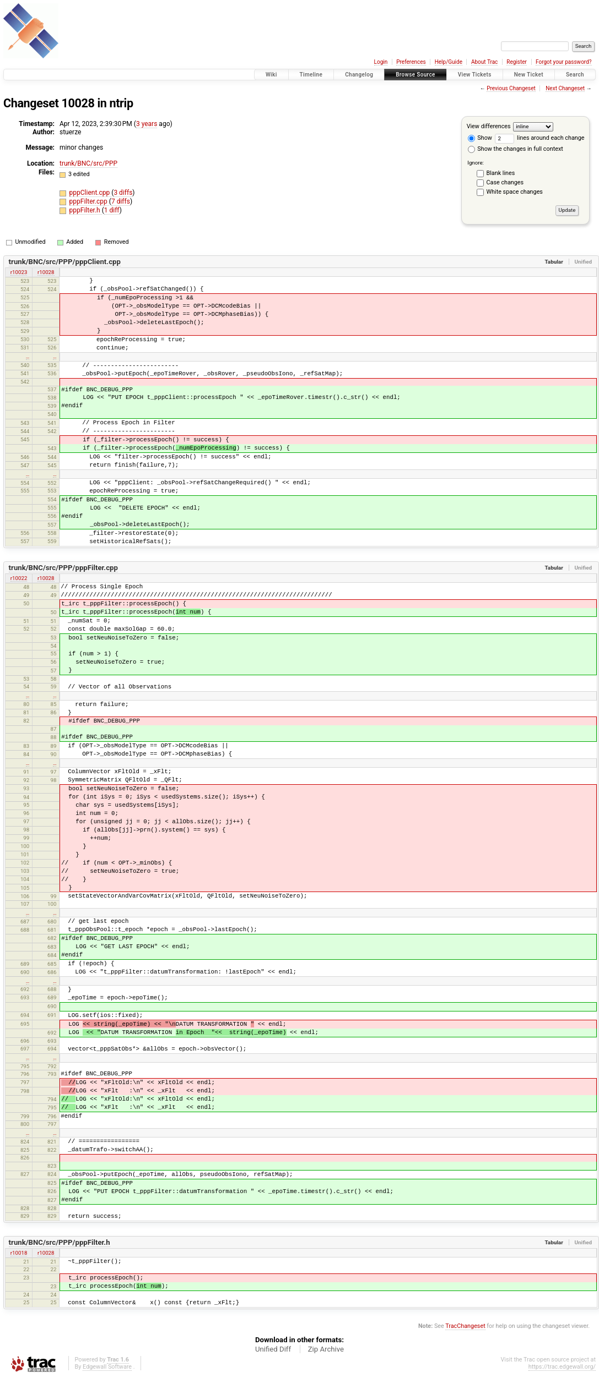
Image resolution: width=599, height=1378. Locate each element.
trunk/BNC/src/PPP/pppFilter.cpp (63, 568)
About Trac (484, 62)
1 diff (112, 210)
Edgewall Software (107, 1366)
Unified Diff (273, 1349)
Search (575, 75)
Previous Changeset (511, 88)
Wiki (271, 75)
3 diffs (123, 192)
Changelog (359, 75)
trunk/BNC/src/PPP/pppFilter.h (59, 1242)
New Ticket (528, 75)
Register (516, 62)
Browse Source (415, 75)
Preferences (410, 62)
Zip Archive (326, 1349)
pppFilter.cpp (89, 201)
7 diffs (120, 201)
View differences (489, 126)
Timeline (311, 75)
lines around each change (540, 137)
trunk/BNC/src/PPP (88, 163)
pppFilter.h (85, 210)
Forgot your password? (564, 62)
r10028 (46, 272)
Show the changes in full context (515, 148)
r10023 (19, 272)
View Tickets (475, 75)
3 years (146, 124)
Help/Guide (448, 62)
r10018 (19, 1253)
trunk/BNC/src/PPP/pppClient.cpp (65, 262)
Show (480, 137)
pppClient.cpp (90, 192)
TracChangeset (465, 1326)
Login (381, 62)
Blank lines (501, 173)
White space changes (515, 191)
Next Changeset (565, 88)
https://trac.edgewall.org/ (562, 1366)
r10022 (19, 578)
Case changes (505, 182)
